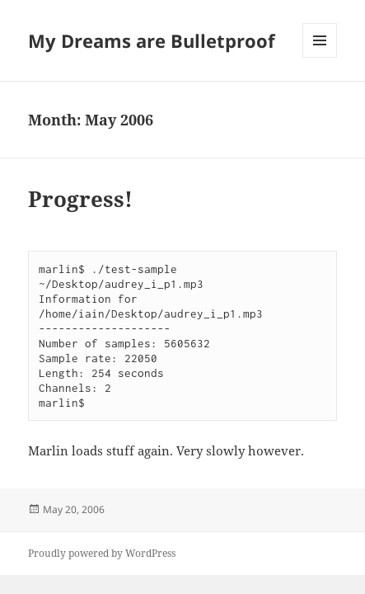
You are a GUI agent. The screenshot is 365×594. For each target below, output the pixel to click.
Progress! (80, 199)
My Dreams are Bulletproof (151, 40)
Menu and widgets (320, 57)
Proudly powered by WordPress (101, 553)
